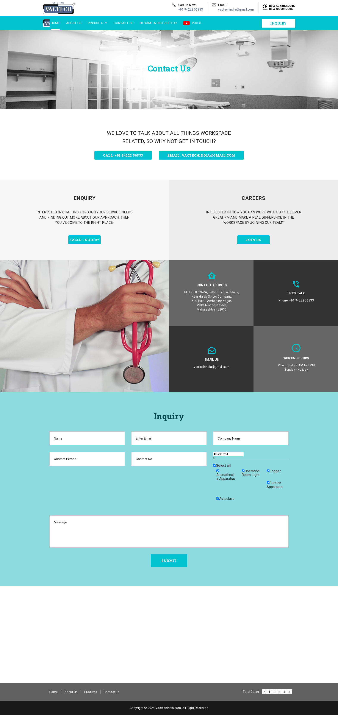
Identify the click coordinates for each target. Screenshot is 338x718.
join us (253, 241)
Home (47, 23)
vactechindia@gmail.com (236, 9)
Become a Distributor (150, 23)
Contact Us (116, 23)
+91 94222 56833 (190, 9)
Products (88, 23)
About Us (66, 23)
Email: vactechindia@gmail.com (201, 155)
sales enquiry (84, 241)
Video (184, 23)
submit (169, 563)
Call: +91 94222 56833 (123, 155)
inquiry (278, 23)
